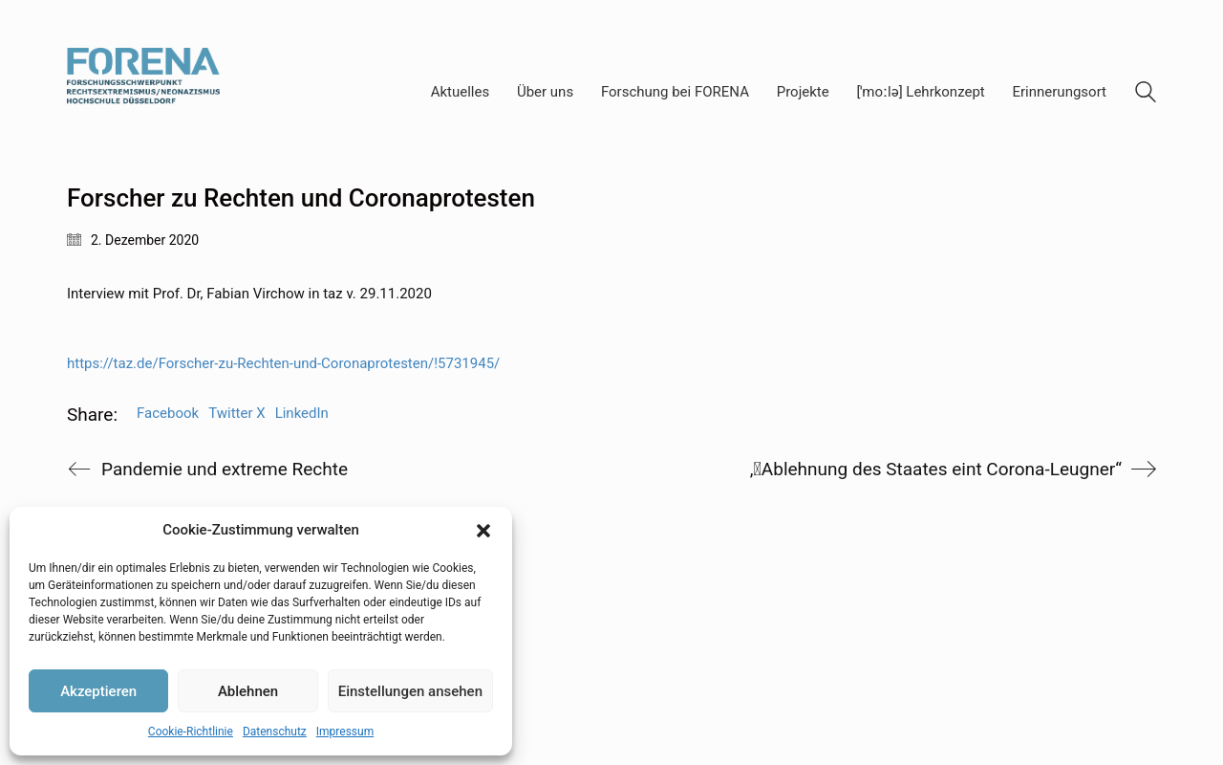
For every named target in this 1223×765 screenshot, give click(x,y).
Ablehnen (248, 691)
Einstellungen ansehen (410, 691)
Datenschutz (275, 731)
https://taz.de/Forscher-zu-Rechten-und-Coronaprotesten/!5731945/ (283, 363)
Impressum (345, 731)
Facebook (168, 413)
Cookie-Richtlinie (190, 731)
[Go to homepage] (143, 92)
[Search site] (1145, 94)
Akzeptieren (98, 691)
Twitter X (236, 413)
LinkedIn (302, 413)
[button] (483, 530)
